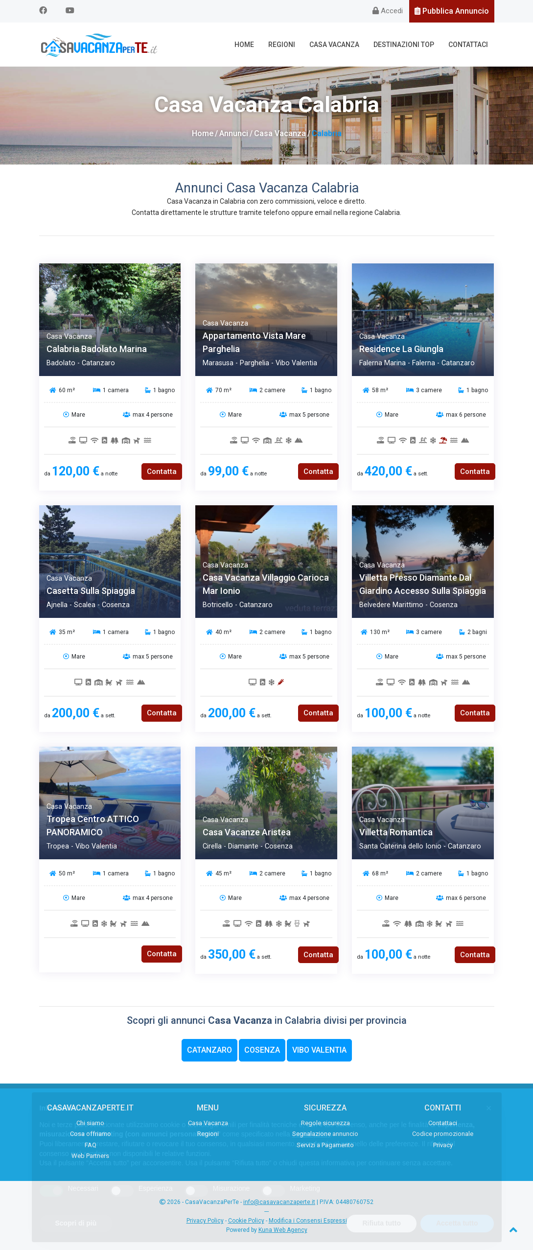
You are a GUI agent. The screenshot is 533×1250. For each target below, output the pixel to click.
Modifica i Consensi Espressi (308, 1220)
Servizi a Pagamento (325, 1145)
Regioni (281, 44)
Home (244, 44)
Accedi (387, 10)
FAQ (90, 1145)
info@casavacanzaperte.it (279, 1202)
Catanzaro (209, 1050)
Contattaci (468, 44)
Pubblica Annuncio (452, 11)
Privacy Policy (205, 1220)
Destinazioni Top (403, 44)
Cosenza (262, 1050)
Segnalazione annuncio (325, 1133)
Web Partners (90, 1155)
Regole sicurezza (325, 1123)
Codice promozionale (442, 1133)
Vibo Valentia (319, 1050)
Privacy (443, 1145)
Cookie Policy (246, 1220)
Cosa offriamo (90, 1133)
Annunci (233, 133)
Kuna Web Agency (282, 1229)
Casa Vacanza (334, 44)
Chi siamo (90, 1123)
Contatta (162, 471)
